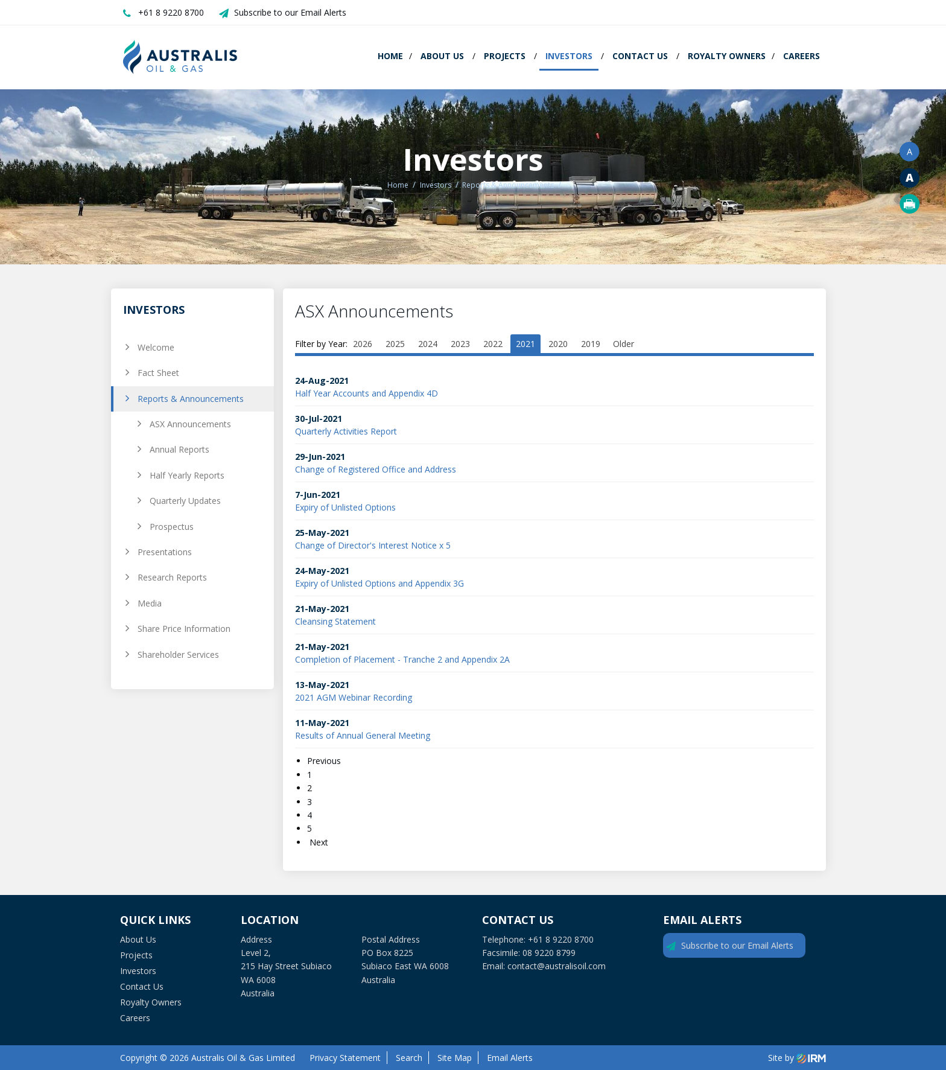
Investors (568, 56)
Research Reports (172, 577)
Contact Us (640, 56)
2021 (525, 343)
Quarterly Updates (185, 500)
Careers (801, 56)
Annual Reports (179, 449)
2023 (460, 343)
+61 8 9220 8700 (171, 12)
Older (623, 343)
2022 (493, 343)
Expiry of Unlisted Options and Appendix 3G (379, 583)
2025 (395, 343)
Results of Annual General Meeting (362, 735)
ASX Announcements (190, 424)
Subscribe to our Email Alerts (290, 12)
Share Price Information (184, 628)
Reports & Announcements (191, 398)
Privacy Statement (345, 1057)
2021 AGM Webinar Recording (353, 697)
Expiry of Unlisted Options (345, 507)
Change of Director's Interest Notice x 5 (373, 545)
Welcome (156, 347)
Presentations (165, 552)
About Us (442, 56)
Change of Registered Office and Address (375, 469)
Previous (325, 760)
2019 (590, 343)
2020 (558, 343)
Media (150, 603)
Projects (504, 56)
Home (390, 56)
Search (409, 1057)
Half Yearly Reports (187, 475)
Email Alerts (510, 1057)
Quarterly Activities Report (346, 431)
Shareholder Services (178, 654)
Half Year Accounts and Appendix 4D (366, 393)
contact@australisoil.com (556, 966)
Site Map (454, 1057)
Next (317, 842)
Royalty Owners (727, 56)
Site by (797, 1057)
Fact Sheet (158, 372)
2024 (427, 343)
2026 (362, 343)
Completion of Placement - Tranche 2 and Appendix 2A (402, 659)
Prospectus (172, 526)
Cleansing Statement (335, 621)
